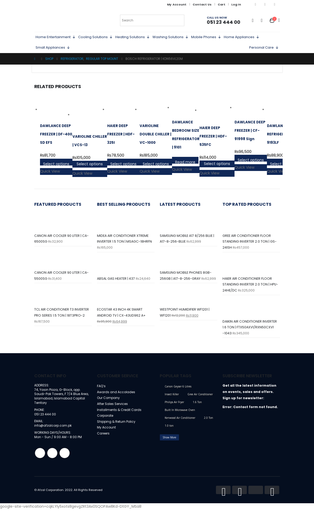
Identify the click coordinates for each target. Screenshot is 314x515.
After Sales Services (113, 408)
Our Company (109, 402)
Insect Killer (172, 397)
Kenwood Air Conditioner (180, 421)
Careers (104, 439)
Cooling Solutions (95, 37)
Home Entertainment (56, 37)
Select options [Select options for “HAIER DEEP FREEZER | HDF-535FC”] (217, 163)
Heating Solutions (132, 37)
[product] (56, 110)
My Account (177, 4)
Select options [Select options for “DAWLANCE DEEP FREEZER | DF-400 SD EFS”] (56, 163)
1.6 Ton (197, 405)
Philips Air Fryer (174, 405)
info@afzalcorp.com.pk (53, 430)
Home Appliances (241, 37)
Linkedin (64, 458)
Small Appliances (53, 47)
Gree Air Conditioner (200, 397)
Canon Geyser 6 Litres (178, 389)
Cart (221, 4)
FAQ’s (101, 389)
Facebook (40, 458)
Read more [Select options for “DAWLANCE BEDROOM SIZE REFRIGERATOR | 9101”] (185, 161)
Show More (169, 440)
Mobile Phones (206, 37)
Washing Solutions (170, 37)
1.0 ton (169, 429)
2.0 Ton (208, 421)
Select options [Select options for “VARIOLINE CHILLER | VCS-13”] (90, 164)
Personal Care (264, 47)
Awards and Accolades (116, 395)
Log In (236, 4)
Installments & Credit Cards (120, 414)
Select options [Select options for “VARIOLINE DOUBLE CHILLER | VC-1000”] (156, 163)
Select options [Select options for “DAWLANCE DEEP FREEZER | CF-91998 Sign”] (251, 159)
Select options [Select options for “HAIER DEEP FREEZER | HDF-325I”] (123, 163)
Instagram (52, 458)
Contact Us (202, 4)
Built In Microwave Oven (180, 413)
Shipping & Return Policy (117, 427)
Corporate (106, 421)
